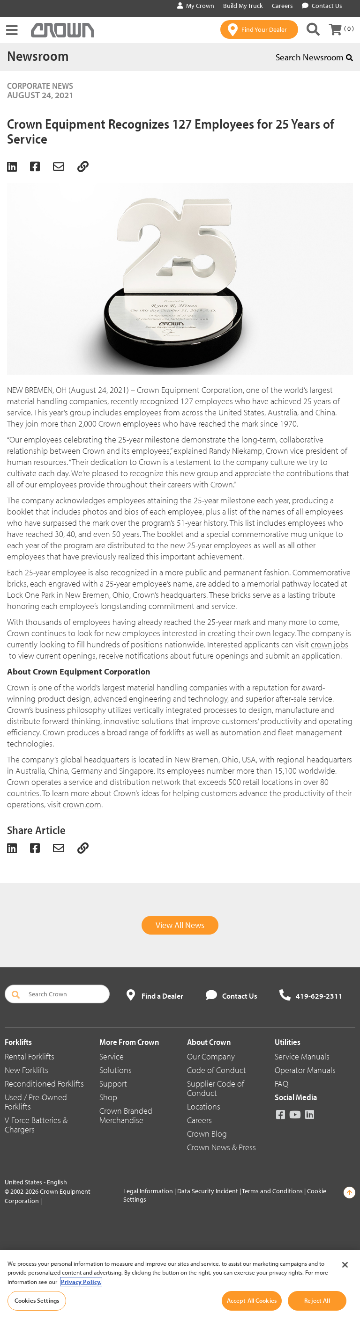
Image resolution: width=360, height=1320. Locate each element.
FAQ (281, 1083)
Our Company (211, 1056)
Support (113, 1083)
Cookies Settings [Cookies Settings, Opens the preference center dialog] (37, 1300)
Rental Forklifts (29, 1056)
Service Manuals (302, 1056)
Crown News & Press (221, 1147)
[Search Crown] (313, 29)
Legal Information (148, 1191)
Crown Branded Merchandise (125, 1115)
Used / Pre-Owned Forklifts (36, 1102)
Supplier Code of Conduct (215, 1088)
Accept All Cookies (252, 1300)
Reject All (317, 1300)
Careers (199, 1120)
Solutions (115, 1070)
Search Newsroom (314, 57)
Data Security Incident (207, 1191)
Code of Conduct (216, 1070)
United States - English (36, 1182)
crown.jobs (329, 644)
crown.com (82, 804)
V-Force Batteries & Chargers (36, 1125)
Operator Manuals (305, 1070)
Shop (108, 1097)
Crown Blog (207, 1133)
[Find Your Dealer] (259, 29)
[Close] (345, 1265)
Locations (203, 1106)
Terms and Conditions (272, 1191)
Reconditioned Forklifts (44, 1083)
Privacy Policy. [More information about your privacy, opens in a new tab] (81, 1281)
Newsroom (38, 56)
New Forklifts (26, 1070)
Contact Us (322, 5)
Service (111, 1056)
